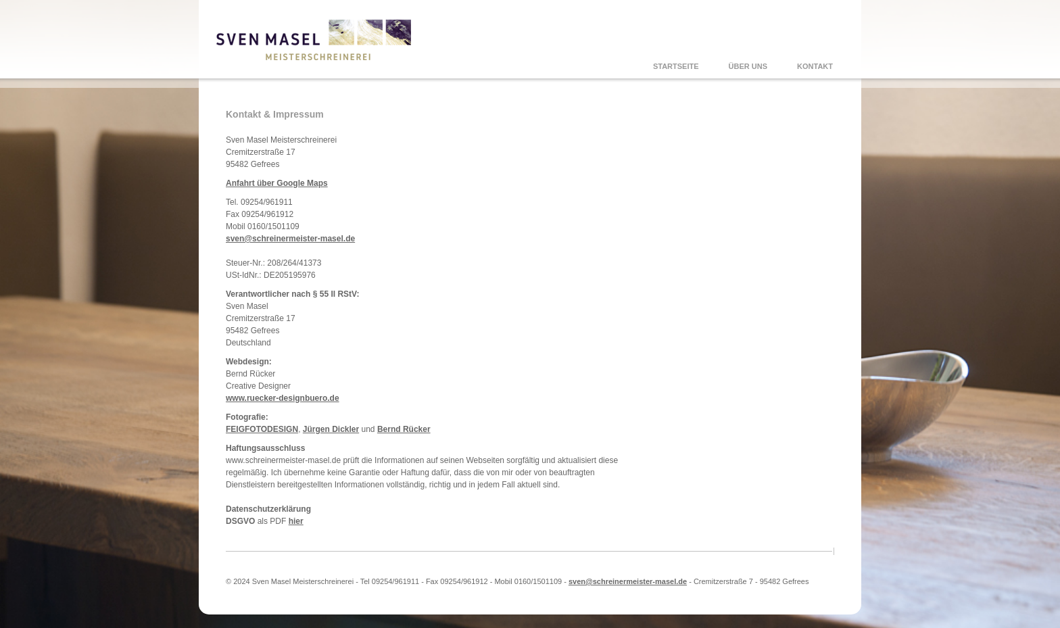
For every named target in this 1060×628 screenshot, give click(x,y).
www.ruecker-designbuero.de (282, 398)
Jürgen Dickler (331, 429)
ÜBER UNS (748, 66)
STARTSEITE (676, 66)
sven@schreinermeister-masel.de (290, 238)
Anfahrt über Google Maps (277, 183)
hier (296, 521)
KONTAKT (815, 66)
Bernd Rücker (404, 429)
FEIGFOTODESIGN (262, 429)
